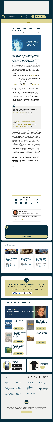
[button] (16, 200)
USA (8, 266)
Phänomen (16, 67)
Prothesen (37, 266)
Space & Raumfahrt (35, 21)
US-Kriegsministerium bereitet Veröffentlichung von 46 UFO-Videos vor (11, 260)
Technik (28, 388)
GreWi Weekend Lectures (9, 394)
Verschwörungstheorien (31, 392)
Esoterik (6, 387)
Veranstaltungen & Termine (31, 390)
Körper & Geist (39, 256)
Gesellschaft (7, 392)
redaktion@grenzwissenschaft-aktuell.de (32, 16)
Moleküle (22, 265)
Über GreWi (48, 21)
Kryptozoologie (18, 388)
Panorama (17, 394)
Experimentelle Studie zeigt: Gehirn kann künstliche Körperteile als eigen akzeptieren (41, 260)
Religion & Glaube (30, 383)
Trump (7, 265)
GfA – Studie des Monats (9, 393)
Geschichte (7, 390)
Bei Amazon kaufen (18, 353)
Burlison (9, 264)
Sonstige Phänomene (21, 21)
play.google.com (17, 369)
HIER (15, 84)
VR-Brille (40, 266)
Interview (17, 383)
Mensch (42, 21)
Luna (11, 264)
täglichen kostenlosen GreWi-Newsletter (31, 84)
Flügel (42, 265)
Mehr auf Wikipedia (10, 314)
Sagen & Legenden (30, 384)
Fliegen (39, 265)
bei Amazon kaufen (18, 328)
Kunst (17, 389)
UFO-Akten (9, 265)
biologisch (29, 264)
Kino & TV (17, 384)
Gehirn (44, 265)
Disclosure (8, 256)
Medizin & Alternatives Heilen (21, 390)
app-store (17, 365)
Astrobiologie (25, 264)
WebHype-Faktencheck (31, 393)
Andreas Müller (14, 32)
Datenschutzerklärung (43, 383)
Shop (42, 367)
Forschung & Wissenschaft (9, 388)
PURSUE (14, 264)
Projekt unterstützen (40, 16)
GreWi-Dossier (18, 382)
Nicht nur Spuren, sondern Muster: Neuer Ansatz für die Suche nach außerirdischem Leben (26, 261)
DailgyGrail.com (33, 75)
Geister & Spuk (7, 389)
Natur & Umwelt (18, 393)
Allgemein (6, 382)
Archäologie (4, 21)
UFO (13, 67)
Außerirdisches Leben (25, 256)
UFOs (28, 21)
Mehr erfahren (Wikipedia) (18, 219)
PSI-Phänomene (12, 21)
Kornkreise (18, 386)
